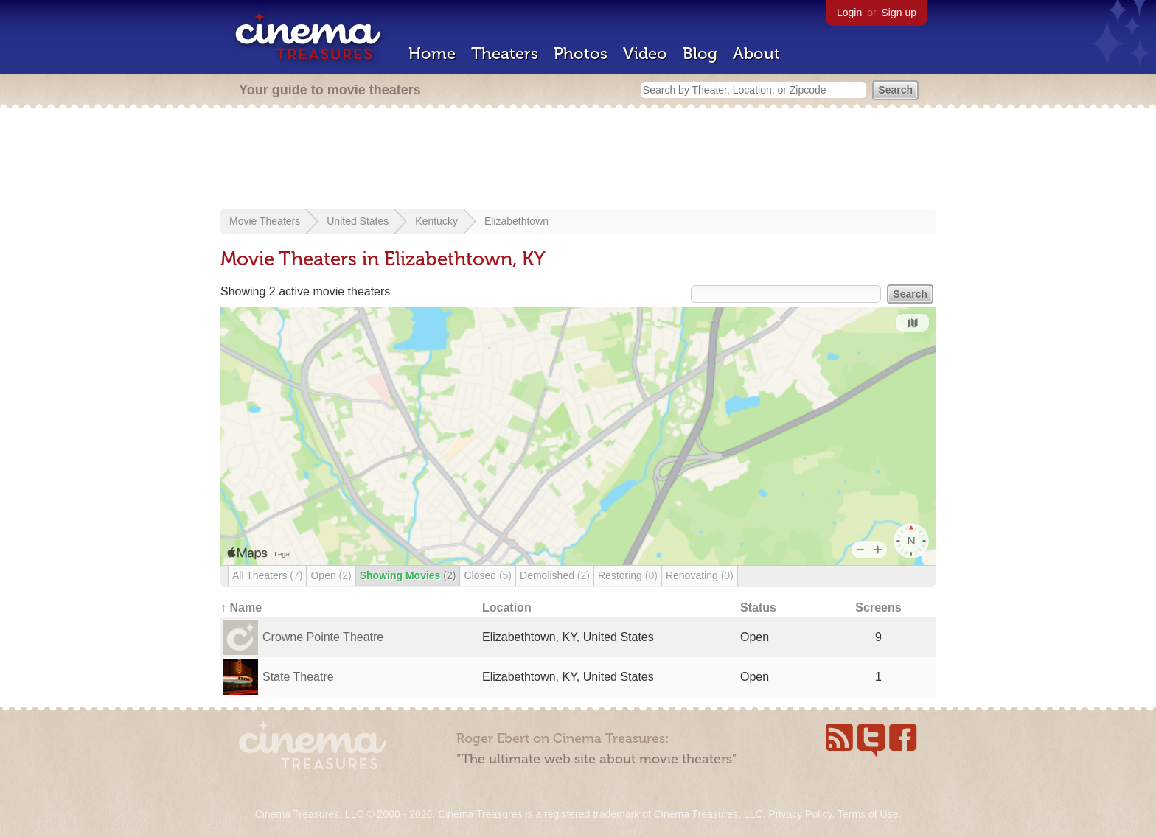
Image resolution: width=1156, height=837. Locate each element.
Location (507, 607)
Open (330, 575)
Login (849, 12)
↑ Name (241, 607)
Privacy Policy (800, 814)
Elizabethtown (516, 221)
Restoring (628, 575)
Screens (878, 607)
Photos (580, 53)
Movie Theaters (264, 221)
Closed (488, 575)
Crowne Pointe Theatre (322, 637)
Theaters (504, 53)
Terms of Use (868, 814)
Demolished (555, 575)
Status (758, 607)
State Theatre (298, 676)
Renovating (700, 575)
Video (645, 53)
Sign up (899, 12)
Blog (700, 53)
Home (432, 53)
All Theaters (267, 575)
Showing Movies (408, 575)
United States (358, 221)
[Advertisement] (578, 160)
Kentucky (436, 221)
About (756, 53)
